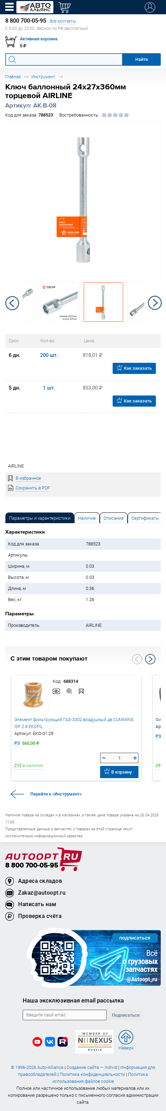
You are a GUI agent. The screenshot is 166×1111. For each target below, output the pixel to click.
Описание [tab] (114, 518)
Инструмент (43, 76)
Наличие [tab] (87, 518)
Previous (12, 303)
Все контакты (63, 21)
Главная (13, 76)
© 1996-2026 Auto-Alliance (37, 1067)
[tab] (39, 517)
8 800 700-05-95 (31, 865)
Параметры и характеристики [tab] (39, 518)
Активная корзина (39, 39)
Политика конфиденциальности (92, 1074)
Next (155, 303)
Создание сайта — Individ (92, 1067)
